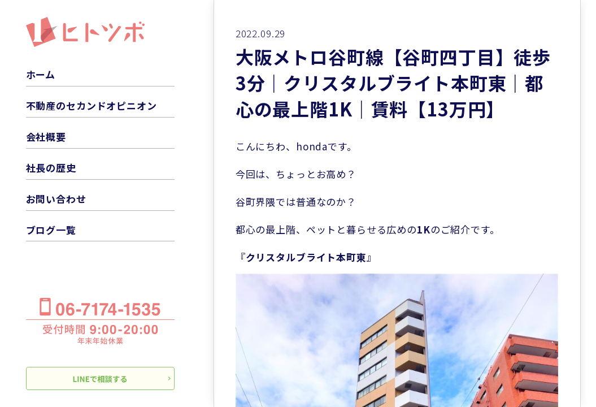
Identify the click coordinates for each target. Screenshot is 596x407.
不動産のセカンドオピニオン (91, 105)
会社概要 (46, 136)
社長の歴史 (51, 168)
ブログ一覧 (51, 230)
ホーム (41, 74)
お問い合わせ (56, 199)
